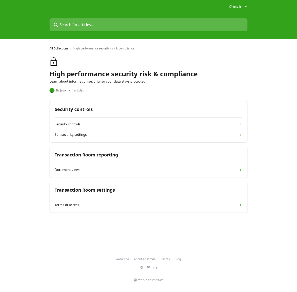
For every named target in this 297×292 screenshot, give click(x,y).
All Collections (59, 48)
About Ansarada (145, 259)
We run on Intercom (150, 280)
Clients (165, 259)
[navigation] (149, 50)
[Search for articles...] (149, 24)
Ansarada (122, 259)
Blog (178, 259)
